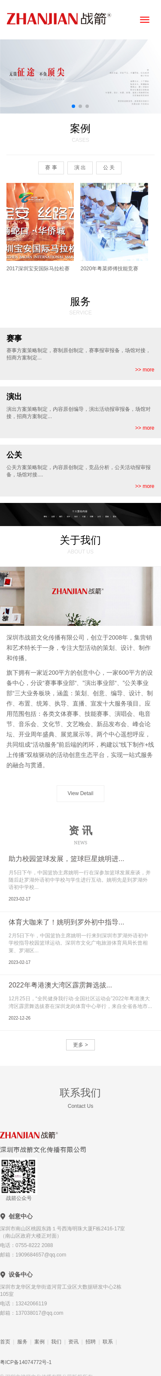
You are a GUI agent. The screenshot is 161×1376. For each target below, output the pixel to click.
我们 (56, 1342)
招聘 (90, 1342)
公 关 (109, 168)
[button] (73, 106)
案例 (39, 1342)
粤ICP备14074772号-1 (26, 1362)
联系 (108, 1342)
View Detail (81, 793)
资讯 (73, 1342)
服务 (22, 1342)
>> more (145, 370)
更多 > (80, 1045)
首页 (5, 1342)
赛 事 (51, 168)
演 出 (80, 168)
